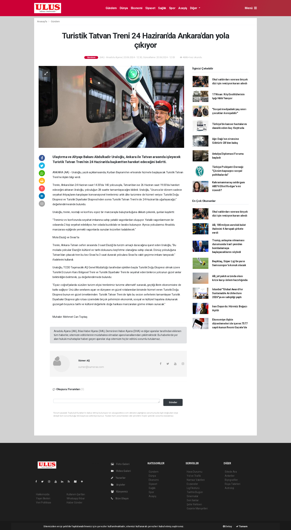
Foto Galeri (120, 464)
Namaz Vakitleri (196, 479)
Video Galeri (121, 470)
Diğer (194, 8)
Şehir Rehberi (194, 504)
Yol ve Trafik (194, 475)
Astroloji (229, 488)
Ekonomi (136, 8)
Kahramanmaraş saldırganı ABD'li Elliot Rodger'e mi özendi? (228, 186)
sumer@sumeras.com (91, 366)
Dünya (124, 8)
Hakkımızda (42, 494)
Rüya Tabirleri (232, 483)
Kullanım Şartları (76, 494)
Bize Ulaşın (120, 498)
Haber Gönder (74, 502)
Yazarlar (118, 477)
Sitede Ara (231, 471)
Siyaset (150, 8)
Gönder (173, 402)
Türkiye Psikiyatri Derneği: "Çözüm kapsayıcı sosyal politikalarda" (228, 170)
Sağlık (162, 8)
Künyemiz (119, 491)
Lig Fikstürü (193, 488)
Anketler (229, 475)
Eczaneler (192, 483)
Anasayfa (42, 21)
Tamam (242, 526)
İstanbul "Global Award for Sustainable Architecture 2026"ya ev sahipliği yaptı (227, 293)
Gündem (111, 8)
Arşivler (118, 484)
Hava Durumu (194, 471)
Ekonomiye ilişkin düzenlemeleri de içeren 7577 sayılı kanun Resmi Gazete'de (230, 323)
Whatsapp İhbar (76, 498)
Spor (172, 8)
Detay (227, 526)
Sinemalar (192, 496)
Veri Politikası (43, 502)
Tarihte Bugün (195, 492)
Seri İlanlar (193, 500)
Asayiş (182, 8)
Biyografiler (231, 479)
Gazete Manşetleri (197, 508)
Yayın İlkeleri (43, 498)
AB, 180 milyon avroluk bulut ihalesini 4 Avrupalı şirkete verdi (229, 228)
